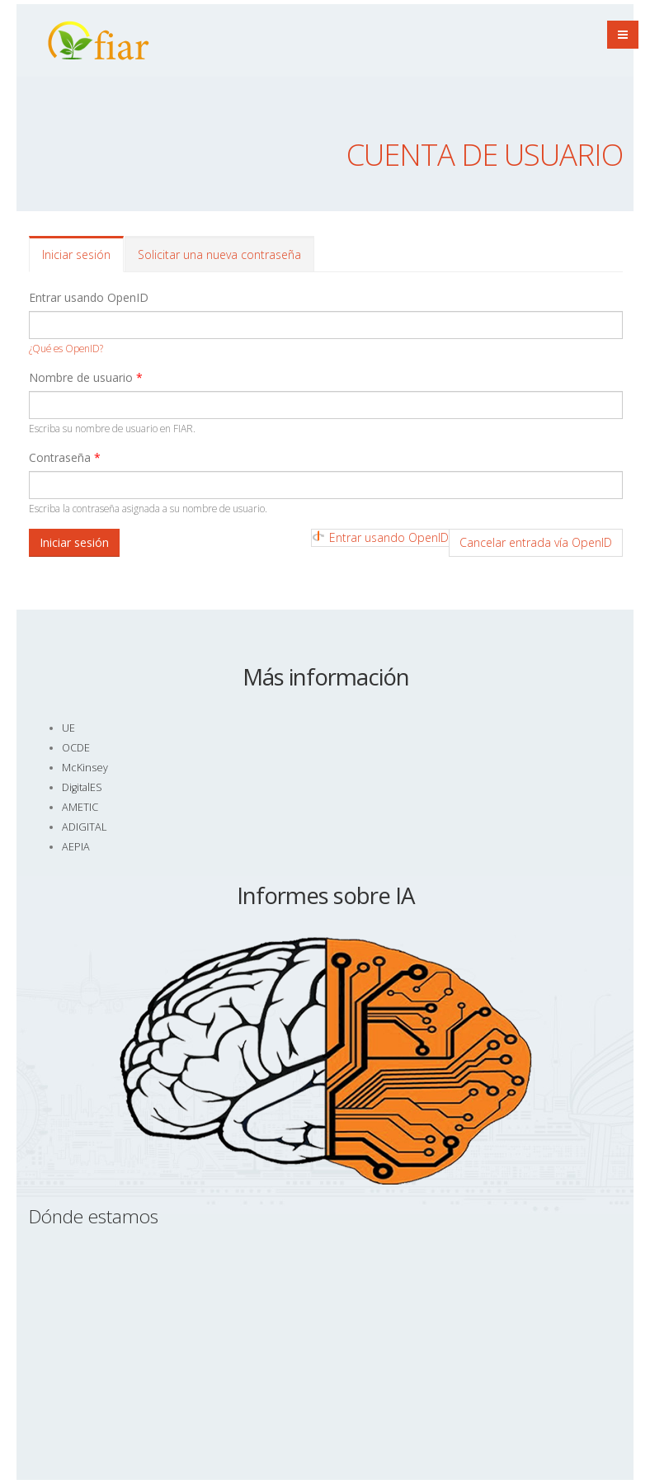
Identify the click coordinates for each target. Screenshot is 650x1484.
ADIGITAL (84, 827)
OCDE (76, 748)
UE (68, 728)
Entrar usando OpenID (88, 297)
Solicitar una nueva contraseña (219, 254)
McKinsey (85, 768)
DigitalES (82, 787)
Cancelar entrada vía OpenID (535, 542)
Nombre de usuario (86, 377)
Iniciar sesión (83, 259)
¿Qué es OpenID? (66, 348)
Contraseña (65, 457)
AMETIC (80, 807)
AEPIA (76, 847)
